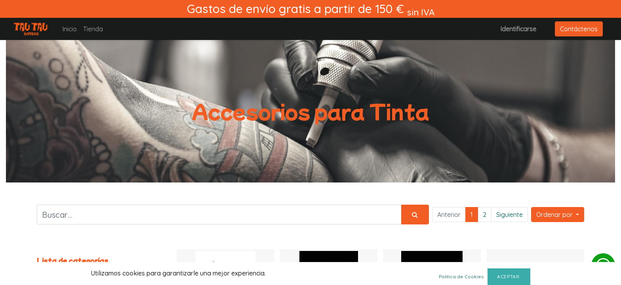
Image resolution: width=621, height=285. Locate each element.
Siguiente (509, 214)
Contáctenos (579, 29)
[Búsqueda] (415, 214)
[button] (557, 214)
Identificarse (518, 29)
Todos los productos (66, 270)
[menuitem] (69, 29)
